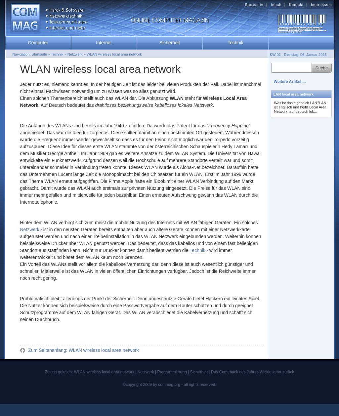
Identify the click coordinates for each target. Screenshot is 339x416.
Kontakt (296, 5)
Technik (197, 250)
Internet (103, 42)
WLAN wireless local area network (114, 54)
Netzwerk (29, 229)
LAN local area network (294, 94)
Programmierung (172, 372)
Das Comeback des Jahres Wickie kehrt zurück (252, 372)
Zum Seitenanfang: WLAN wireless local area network (83, 350)
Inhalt (276, 5)
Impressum (321, 5)
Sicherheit (169, 42)
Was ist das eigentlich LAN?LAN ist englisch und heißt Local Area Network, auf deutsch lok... (300, 107)
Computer (38, 42)
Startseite (254, 5)
